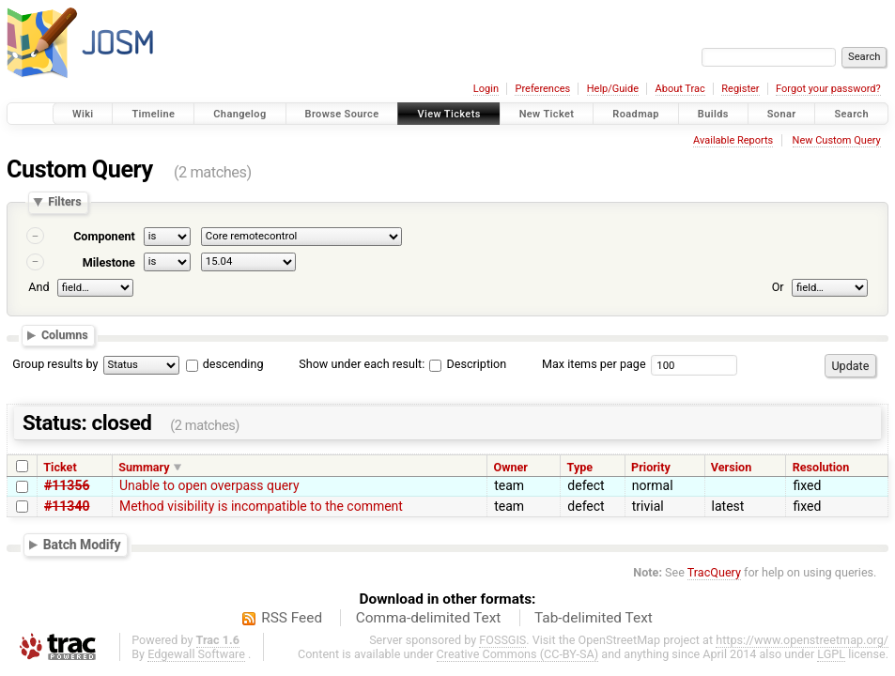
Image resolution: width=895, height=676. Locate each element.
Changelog (239, 114)
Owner (511, 467)
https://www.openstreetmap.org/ (802, 640)
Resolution (821, 467)
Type (580, 467)
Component (104, 236)
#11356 (66, 485)
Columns (64, 335)
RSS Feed (291, 617)
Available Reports (733, 140)
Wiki (83, 114)
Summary (143, 467)
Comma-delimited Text (429, 617)
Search (851, 114)
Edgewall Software (196, 654)
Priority (651, 467)
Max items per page (594, 364)
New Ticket (547, 114)
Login (486, 89)
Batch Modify (82, 544)
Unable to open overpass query (209, 485)
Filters (64, 202)
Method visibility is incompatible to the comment (261, 506)
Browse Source (342, 114)
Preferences (542, 89)
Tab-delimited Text (593, 617)
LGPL (831, 654)
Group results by (55, 364)
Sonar (781, 114)
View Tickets (448, 114)
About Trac (680, 89)
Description (467, 364)
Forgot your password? (828, 89)
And (38, 287)
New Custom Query (837, 140)
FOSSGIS (502, 640)
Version (731, 467)
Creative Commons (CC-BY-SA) (518, 654)
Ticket (59, 467)
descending (233, 364)
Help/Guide (613, 89)
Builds (713, 114)
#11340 (66, 506)
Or (778, 287)
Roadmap (635, 114)
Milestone (109, 262)
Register (740, 89)
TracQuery (714, 572)
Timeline (153, 114)
